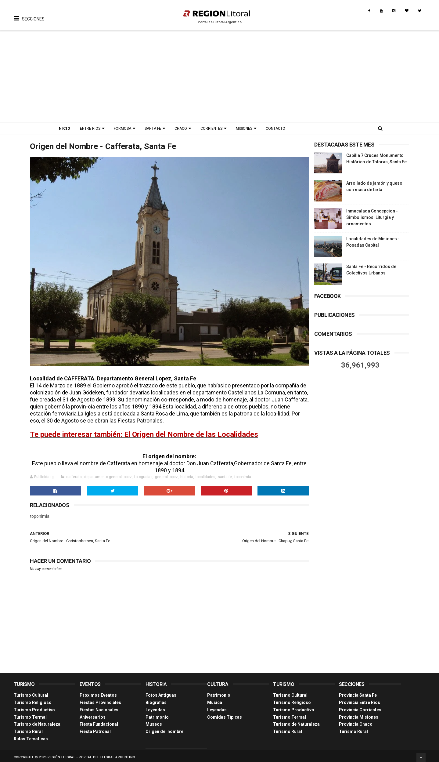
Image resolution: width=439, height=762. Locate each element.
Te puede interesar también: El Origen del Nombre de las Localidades (144, 431)
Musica (214, 699)
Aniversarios (93, 714)
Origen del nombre (164, 728)
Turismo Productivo (34, 706)
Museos (154, 721)
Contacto (277, 128)
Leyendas (155, 706)
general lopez (166, 474)
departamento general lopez (108, 474)
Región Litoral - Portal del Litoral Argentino (91, 754)
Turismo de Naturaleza (37, 721)
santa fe (225, 474)
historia (186, 474)
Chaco (182, 128)
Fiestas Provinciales (100, 699)
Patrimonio (157, 714)
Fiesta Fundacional (99, 721)
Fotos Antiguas (161, 692)
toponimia (242, 474)
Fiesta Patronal (95, 728)
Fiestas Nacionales (99, 706)
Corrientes (213, 128)
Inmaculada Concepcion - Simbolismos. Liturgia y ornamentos (372, 217)
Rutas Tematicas (31, 735)
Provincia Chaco (355, 721)
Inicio (65, 128)
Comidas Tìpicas (224, 714)
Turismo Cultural (31, 692)
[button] (29, 13)
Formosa (124, 128)
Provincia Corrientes (360, 706)
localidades (205, 474)
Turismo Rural (28, 728)
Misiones (246, 128)
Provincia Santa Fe (358, 692)
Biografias (156, 699)
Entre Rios (92, 128)
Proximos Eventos (98, 692)
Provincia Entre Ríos (359, 699)
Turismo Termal (30, 714)
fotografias (143, 474)
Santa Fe (154, 128)
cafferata (74, 474)
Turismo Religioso (33, 699)
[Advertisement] (220, 76)
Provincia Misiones (358, 714)
